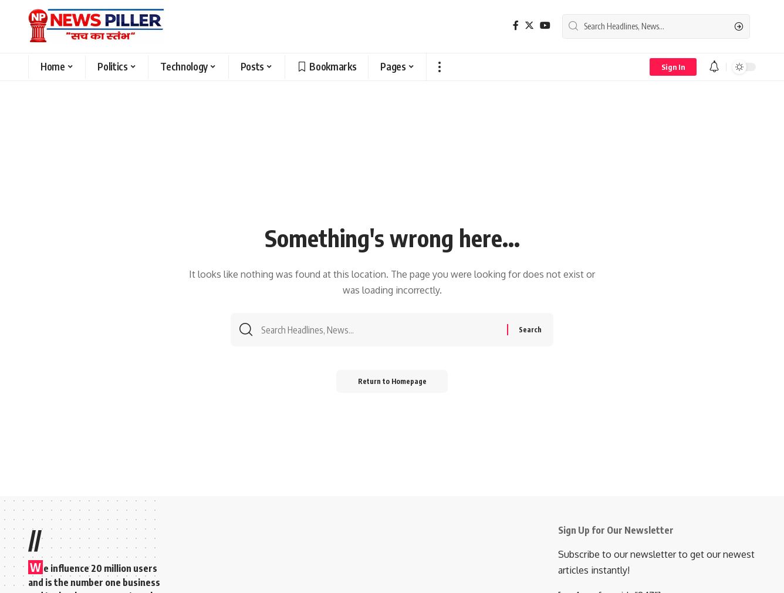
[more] (439, 67)
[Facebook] (516, 25)
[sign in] (673, 67)
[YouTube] (545, 25)
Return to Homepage (392, 383)
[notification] (714, 66)
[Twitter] (529, 25)
